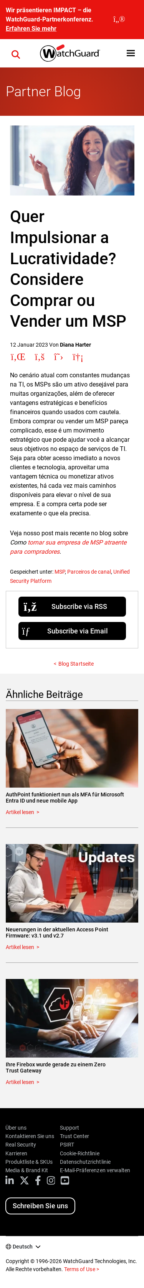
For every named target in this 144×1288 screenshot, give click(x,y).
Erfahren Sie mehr (31, 28)
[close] (119, 19)
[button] (131, 53)
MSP (60, 572)
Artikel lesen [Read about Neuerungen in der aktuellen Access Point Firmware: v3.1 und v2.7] (20, 947)
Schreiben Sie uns (40, 1206)
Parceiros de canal (89, 572)
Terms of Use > (81, 1269)
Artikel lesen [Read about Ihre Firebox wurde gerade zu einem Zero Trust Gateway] (20, 1082)
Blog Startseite (75, 664)
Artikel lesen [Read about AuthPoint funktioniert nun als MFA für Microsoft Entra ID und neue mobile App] (20, 812)
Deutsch (23, 1247)
